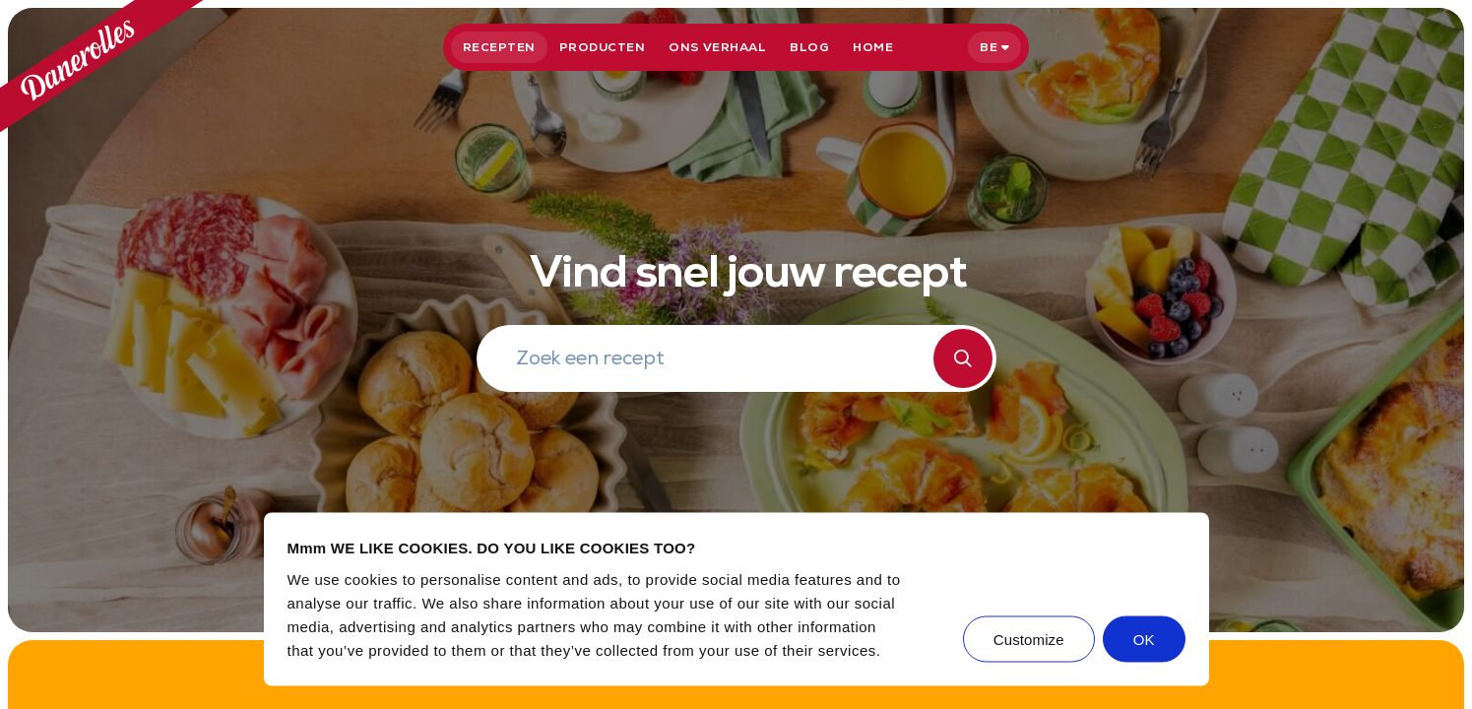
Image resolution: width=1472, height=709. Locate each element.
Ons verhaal (717, 47)
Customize (1028, 638)
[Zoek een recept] (724, 360)
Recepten (499, 47)
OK (1144, 638)
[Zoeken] (962, 358)
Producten (602, 47)
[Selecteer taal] (994, 47)
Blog (809, 47)
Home (873, 47)
